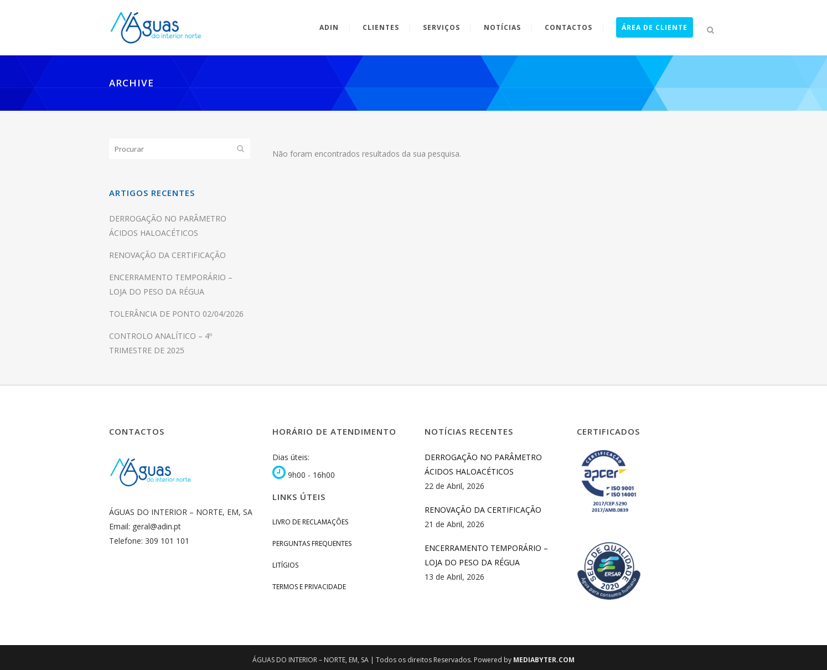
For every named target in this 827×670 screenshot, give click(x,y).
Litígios (285, 565)
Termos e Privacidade (309, 586)
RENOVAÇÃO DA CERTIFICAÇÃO (167, 255)
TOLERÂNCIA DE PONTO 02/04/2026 (176, 313)
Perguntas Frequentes (312, 543)
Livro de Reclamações (310, 522)
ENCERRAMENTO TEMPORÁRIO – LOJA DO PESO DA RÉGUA (486, 555)
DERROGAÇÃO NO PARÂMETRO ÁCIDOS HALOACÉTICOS (483, 464)
